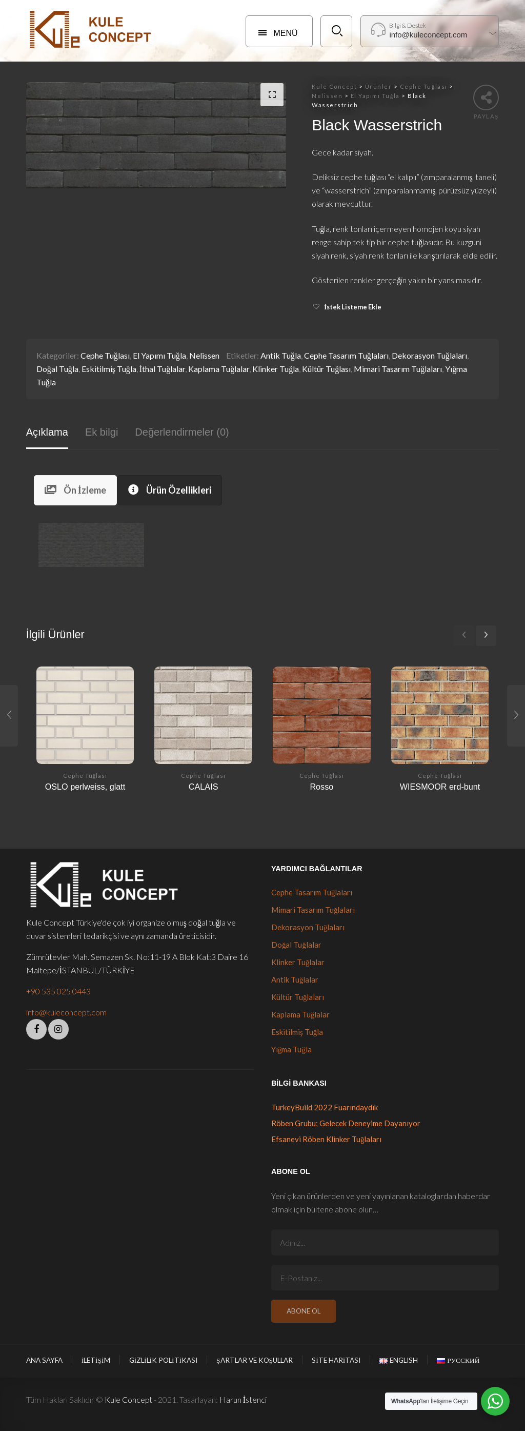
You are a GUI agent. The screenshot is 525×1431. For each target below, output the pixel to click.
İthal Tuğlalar (162, 369)
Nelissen (204, 355)
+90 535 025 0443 (58, 991)
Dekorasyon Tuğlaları (429, 355)
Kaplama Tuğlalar (218, 369)
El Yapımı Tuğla (159, 355)
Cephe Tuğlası (105, 355)
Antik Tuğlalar (295, 979)
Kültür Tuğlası (326, 369)
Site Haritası (336, 1360)
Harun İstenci (243, 1399)
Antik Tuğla (280, 355)
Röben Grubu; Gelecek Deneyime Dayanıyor (345, 1123)
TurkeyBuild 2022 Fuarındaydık (324, 1107)
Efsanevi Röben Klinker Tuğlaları (326, 1139)
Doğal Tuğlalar (296, 944)
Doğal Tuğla (57, 369)
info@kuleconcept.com (66, 1012)
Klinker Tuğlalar (298, 962)
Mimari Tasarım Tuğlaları (398, 369)
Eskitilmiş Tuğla (109, 369)
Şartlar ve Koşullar (254, 1360)
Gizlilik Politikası (163, 1360)
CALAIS (203, 786)
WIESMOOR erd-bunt (440, 786)
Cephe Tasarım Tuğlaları (346, 355)
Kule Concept (128, 1399)
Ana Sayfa (44, 1360)
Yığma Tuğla (291, 1049)
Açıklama (47, 432)
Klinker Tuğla (275, 369)
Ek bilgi (101, 432)
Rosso (321, 786)
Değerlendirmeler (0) (182, 432)
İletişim (96, 1360)
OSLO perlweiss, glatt (85, 786)
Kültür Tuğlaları (298, 997)
